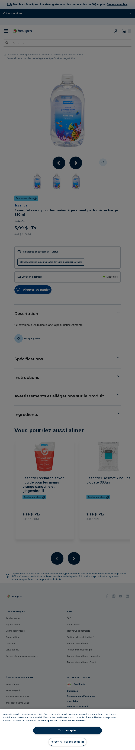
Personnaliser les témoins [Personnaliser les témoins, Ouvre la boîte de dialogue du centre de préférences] (68, 741)
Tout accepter (67, 730)
